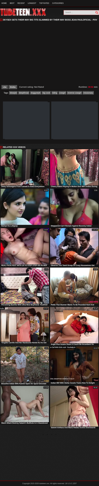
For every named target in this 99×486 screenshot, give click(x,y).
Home (4, 3)
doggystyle (36, 93)
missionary (88, 93)
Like (4, 87)
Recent (21, 3)
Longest (32, 3)
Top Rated (44, 3)
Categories (58, 3)
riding (54, 93)
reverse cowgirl (74, 93)
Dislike (13, 87)
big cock (46, 93)
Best (12, 3)
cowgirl (62, 93)
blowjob (13, 93)
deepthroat (24, 93)
